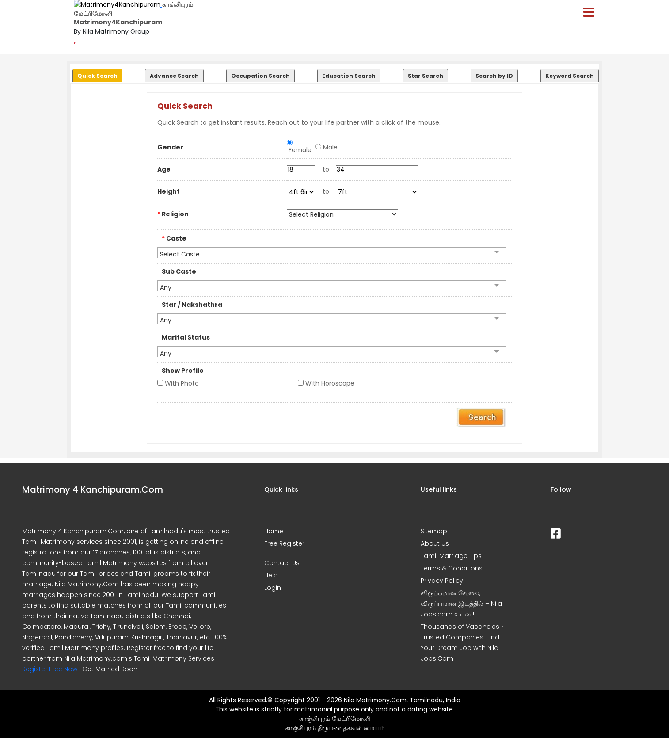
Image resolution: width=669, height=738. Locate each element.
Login (272, 587)
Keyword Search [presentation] (569, 76)
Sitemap (434, 531)
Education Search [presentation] (349, 76)
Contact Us (282, 562)
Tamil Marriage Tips (451, 555)
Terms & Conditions (452, 568)
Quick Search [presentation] (97, 76)
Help (271, 575)
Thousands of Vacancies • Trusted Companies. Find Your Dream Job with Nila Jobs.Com (462, 642)
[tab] (96, 73)
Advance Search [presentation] (174, 76)
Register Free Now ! (51, 669)
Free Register (284, 543)
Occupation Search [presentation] (260, 76)
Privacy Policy (442, 580)
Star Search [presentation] (425, 76)
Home (273, 531)
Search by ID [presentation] (494, 76)
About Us (435, 543)
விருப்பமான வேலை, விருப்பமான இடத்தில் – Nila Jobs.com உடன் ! (461, 604)
